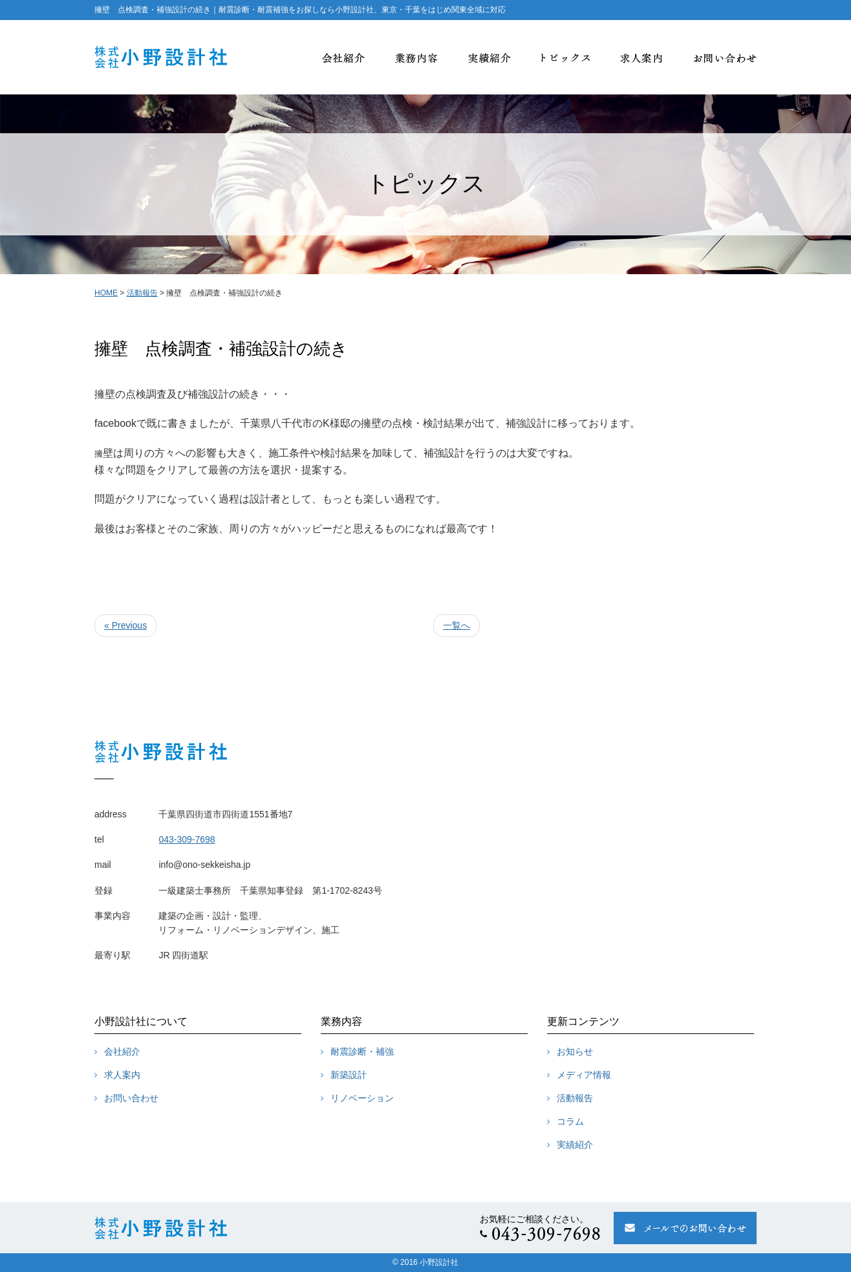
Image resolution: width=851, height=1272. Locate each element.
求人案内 (122, 1075)
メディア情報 (584, 1075)
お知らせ (575, 1051)
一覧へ (456, 625)
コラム (570, 1121)
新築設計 (348, 1075)
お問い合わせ (131, 1098)
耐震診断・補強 (362, 1051)
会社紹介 (122, 1051)
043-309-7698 (186, 839)
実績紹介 (575, 1144)
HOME (106, 292)
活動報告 (142, 292)
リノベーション (362, 1098)
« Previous (125, 625)
